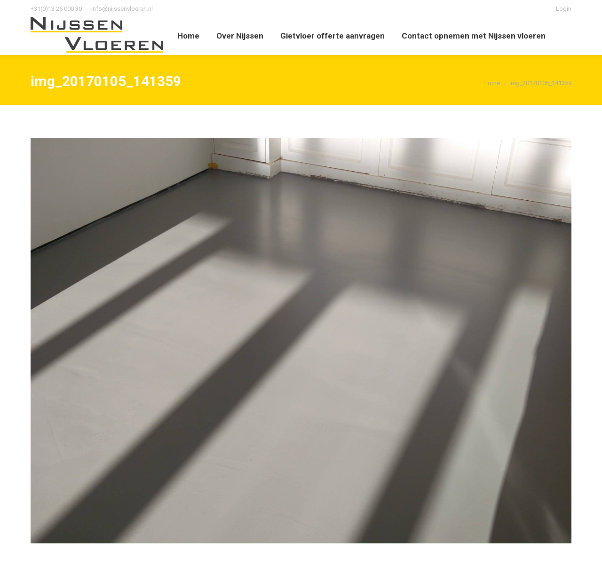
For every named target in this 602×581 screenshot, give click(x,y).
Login (563, 8)
